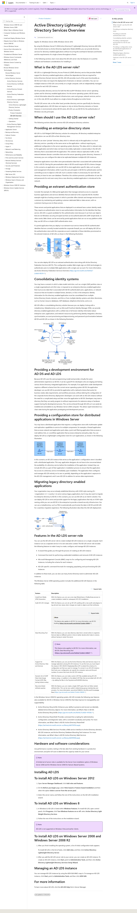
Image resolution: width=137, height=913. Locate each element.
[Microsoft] (3, 2)
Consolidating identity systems (122, 38)
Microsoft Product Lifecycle (57, 9)
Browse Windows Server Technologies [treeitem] (13, 74)
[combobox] (13, 21)
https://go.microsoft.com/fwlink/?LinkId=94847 (72, 653)
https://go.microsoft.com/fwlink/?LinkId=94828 (69, 692)
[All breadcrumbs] (36, 18)
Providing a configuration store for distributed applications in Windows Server (122, 48)
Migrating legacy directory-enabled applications (121, 54)
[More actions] (101, 18)
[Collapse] (24, 17)
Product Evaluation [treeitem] (16, 113)
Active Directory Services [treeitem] (14, 81)
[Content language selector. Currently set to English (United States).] (11, 910)
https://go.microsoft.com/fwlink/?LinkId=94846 (75, 623)
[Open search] (128, 2)
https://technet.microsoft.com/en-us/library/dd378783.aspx (59, 725)
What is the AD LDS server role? (123, 22)
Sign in (132, 2)
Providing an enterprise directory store (123, 30)
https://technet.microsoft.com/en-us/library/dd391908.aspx (59, 738)
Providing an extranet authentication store (119, 34)
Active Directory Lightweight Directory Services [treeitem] (17, 106)
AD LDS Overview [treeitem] (15, 116)
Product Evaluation (44, 18)
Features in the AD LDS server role (122, 58)
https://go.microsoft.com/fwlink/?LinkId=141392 (75, 712)
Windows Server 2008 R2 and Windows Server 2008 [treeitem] (13, 26)
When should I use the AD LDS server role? (122, 26)
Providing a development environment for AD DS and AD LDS (121, 42)
